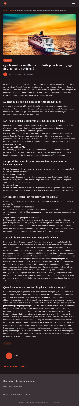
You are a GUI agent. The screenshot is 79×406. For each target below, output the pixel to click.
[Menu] (74, 3)
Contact (27, 394)
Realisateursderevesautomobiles (19, 380)
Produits (12, 10)
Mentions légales (16, 394)
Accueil (5, 10)
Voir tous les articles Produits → (15, 366)
